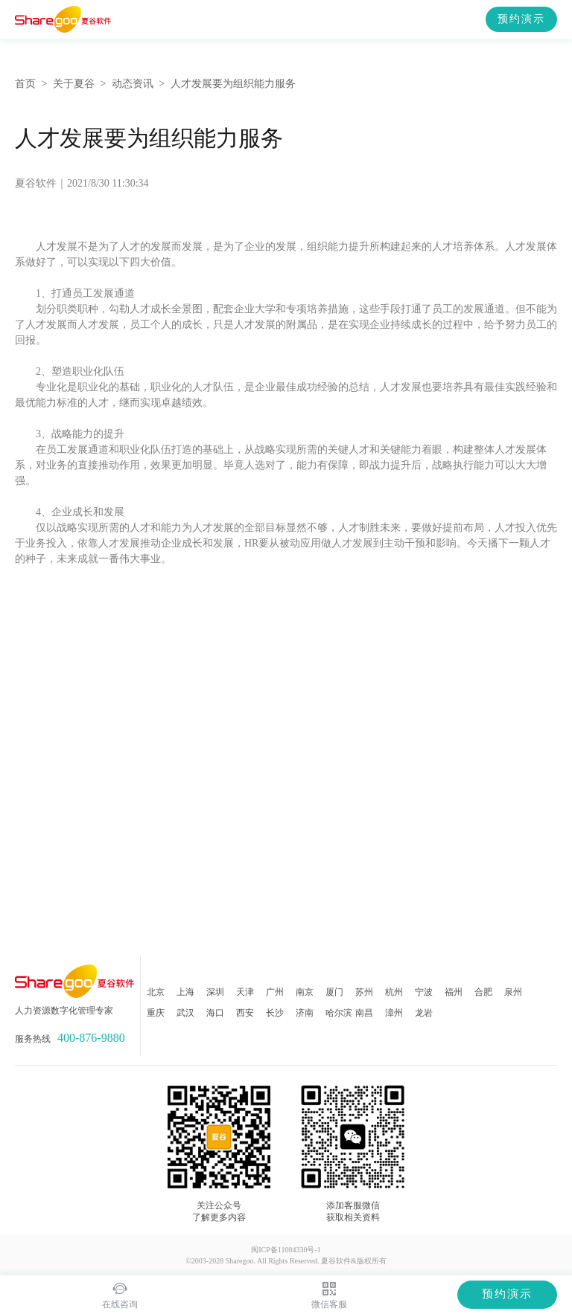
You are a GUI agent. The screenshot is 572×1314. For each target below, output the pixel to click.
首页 (25, 83)
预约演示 (521, 19)
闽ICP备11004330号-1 (286, 1250)
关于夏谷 (74, 83)
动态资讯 (132, 83)
